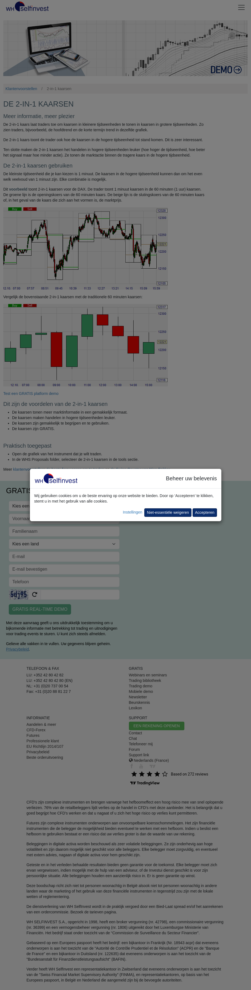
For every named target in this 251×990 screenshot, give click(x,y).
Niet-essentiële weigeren (168, 512)
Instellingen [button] (132, 512)
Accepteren (205, 512)
